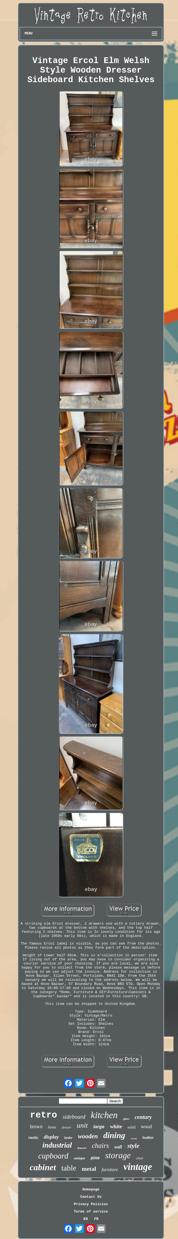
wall (118, 1147)
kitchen (104, 1115)
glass (126, 1118)
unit (82, 1125)
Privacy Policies (91, 1204)
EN (85, 1219)
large (98, 1126)
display (51, 1137)
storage (118, 1155)
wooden (88, 1136)
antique (79, 1158)
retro (43, 1115)
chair (140, 1158)
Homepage (90, 1189)
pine (95, 1157)
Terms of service (91, 1212)
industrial (57, 1145)
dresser (66, 1127)
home (52, 1127)
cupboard (53, 1155)
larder (68, 1138)
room (134, 1138)
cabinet (43, 1167)
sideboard (74, 1116)
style (133, 1145)
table (69, 1168)
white (116, 1126)
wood (146, 1126)
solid (131, 1127)
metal (89, 1168)
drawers (81, 1147)
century (143, 1117)
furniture (110, 1169)
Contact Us (90, 1197)
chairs (100, 1145)
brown (36, 1126)
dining (114, 1135)
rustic (33, 1137)
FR (96, 1219)
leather (147, 1138)
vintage (137, 1166)
